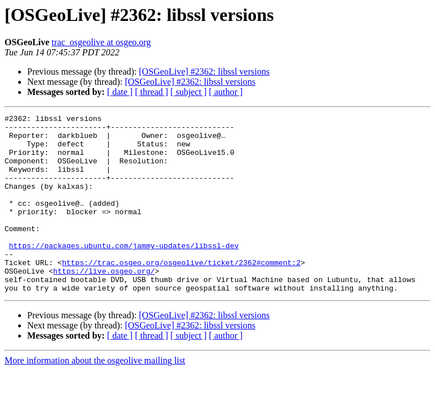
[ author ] (226, 92)
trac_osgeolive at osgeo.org (101, 42)
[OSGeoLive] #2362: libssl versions (204, 71)
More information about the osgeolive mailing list (95, 396)
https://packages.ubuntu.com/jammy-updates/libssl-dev (124, 272)
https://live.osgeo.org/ (104, 303)
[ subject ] (188, 92)
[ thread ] (151, 92)
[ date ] (120, 92)
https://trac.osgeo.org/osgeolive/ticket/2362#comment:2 (181, 293)
